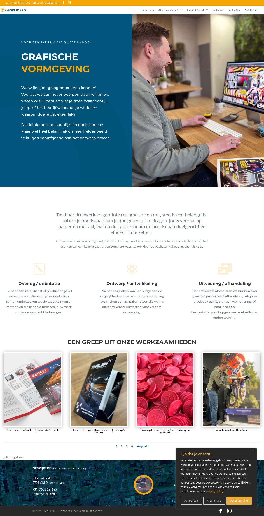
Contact (251, 9)
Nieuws (218, 9)
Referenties (196, 9)
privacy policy (214, 491)
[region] (216, 478)
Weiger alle (214, 500)
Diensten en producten (161, 9)
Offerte (234, 9)
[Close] (254, 449)
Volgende (142, 446)
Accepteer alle (239, 500)
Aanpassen (191, 500)
